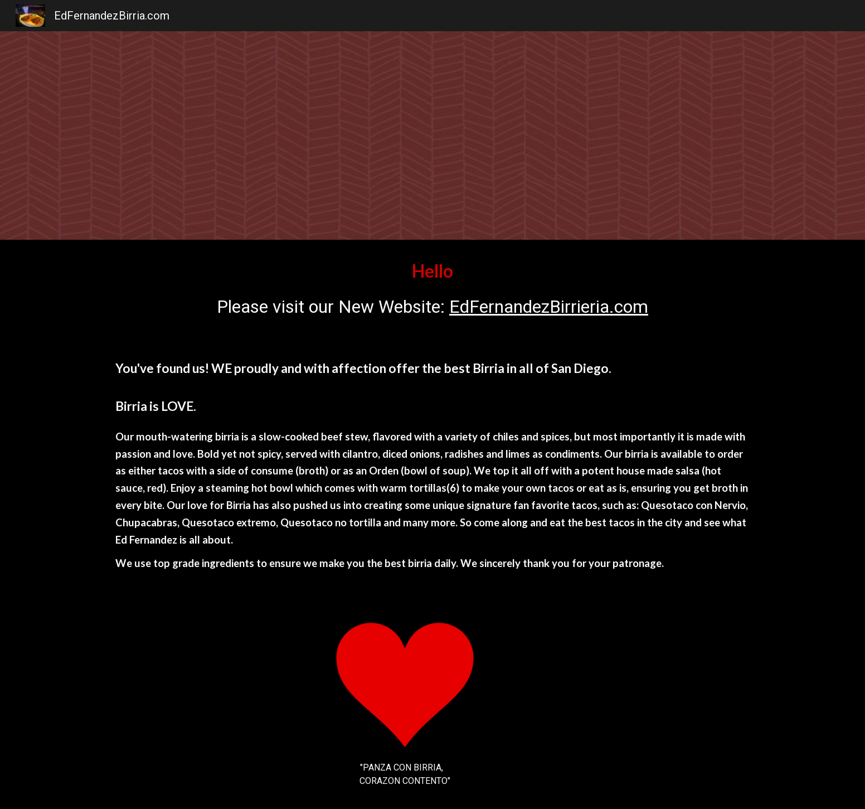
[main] (432, 288)
